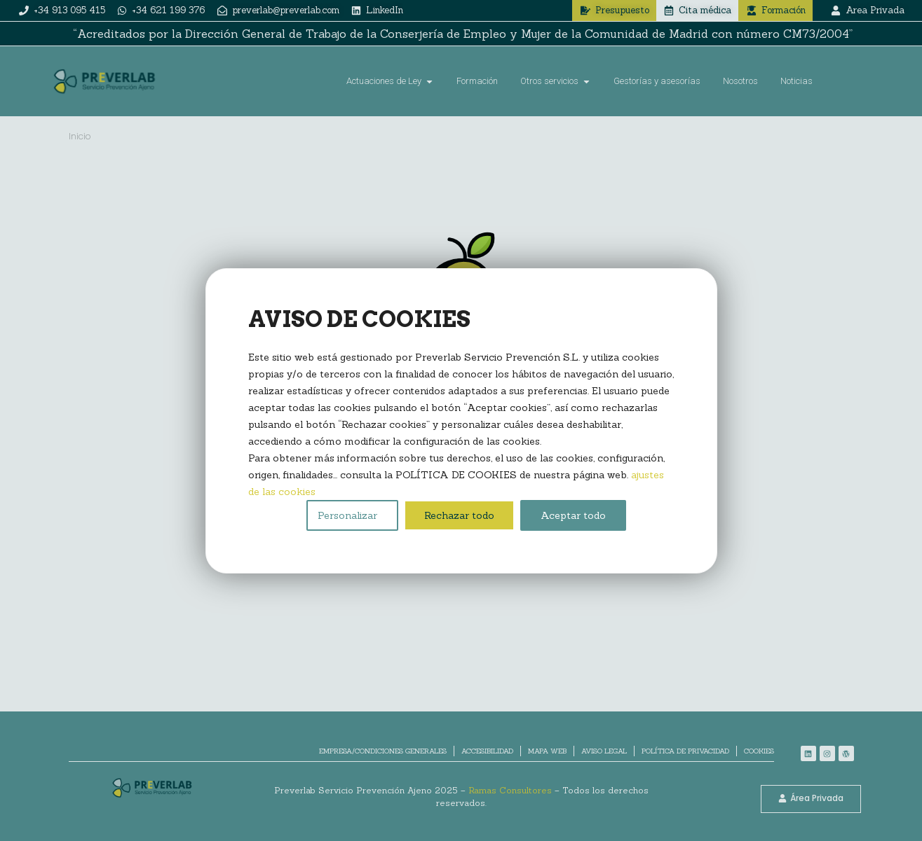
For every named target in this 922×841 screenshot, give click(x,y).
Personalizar (347, 515)
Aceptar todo (573, 515)
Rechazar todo (459, 515)
